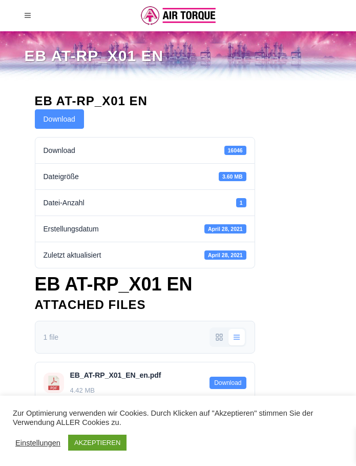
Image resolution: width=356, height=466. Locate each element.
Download (59, 119)
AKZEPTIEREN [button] (97, 442)
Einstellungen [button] (37, 443)
